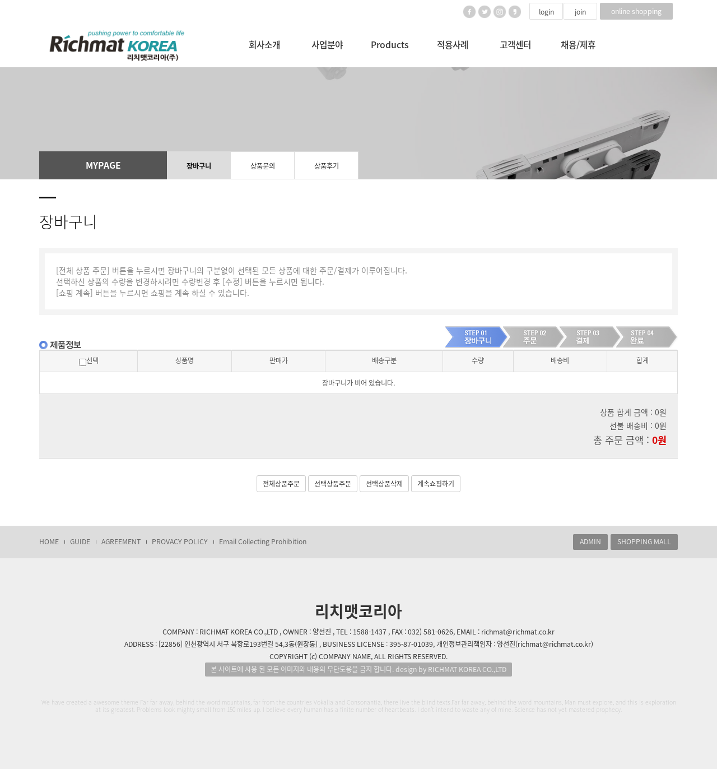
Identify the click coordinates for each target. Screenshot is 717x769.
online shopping (636, 11)
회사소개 (264, 44)
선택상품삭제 (384, 484)
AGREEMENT (121, 541)
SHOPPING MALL (644, 541)
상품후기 (326, 166)
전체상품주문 (281, 484)
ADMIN (590, 541)
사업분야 (327, 44)
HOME (49, 541)
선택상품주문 (332, 484)
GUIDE (80, 541)
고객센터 (515, 44)
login (546, 12)
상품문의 (262, 166)
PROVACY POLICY (180, 541)
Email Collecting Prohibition (262, 541)
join (580, 12)
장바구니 (199, 166)
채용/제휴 (578, 44)
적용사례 (452, 44)
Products (390, 44)
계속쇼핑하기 (435, 484)
